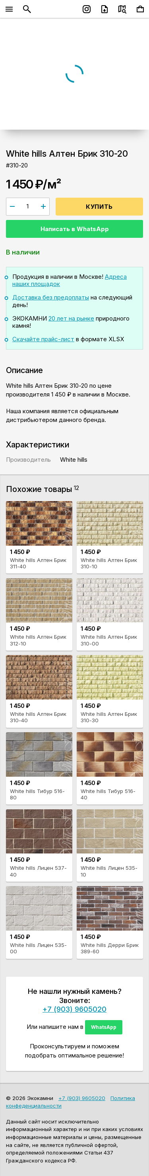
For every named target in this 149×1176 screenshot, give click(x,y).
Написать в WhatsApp (75, 229)
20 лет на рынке (71, 318)
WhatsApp (103, 1027)
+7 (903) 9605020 (74, 1009)
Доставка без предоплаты (50, 297)
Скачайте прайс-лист (43, 339)
